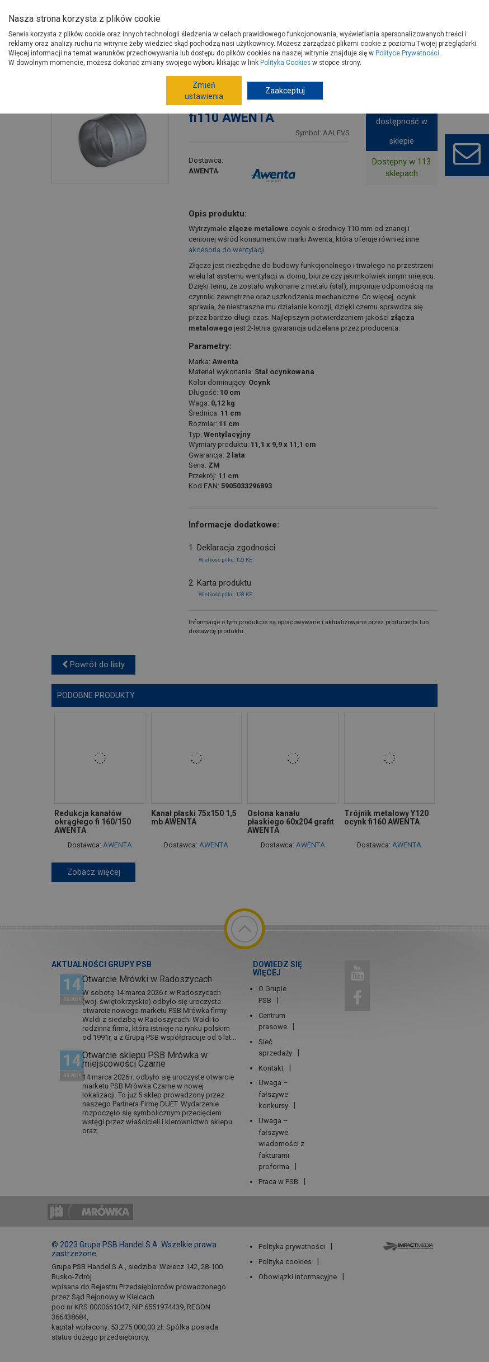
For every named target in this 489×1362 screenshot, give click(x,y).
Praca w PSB (278, 1181)
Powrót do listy (93, 664)
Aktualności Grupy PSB (101, 964)
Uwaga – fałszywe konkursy (273, 1094)
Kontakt (271, 1068)
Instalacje (191, 45)
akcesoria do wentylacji (227, 250)
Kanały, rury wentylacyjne (296, 65)
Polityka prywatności (291, 1246)
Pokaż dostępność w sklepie (401, 121)
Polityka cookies (285, 1261)
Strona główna (109, 45)
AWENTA (203, 171)
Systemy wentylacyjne (286, 45)
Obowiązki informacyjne (297, 1277)
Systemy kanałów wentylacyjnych (154, 65)
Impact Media (409, 1246)
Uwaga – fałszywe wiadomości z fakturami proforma (281, 1143)
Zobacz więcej (93, 872)
